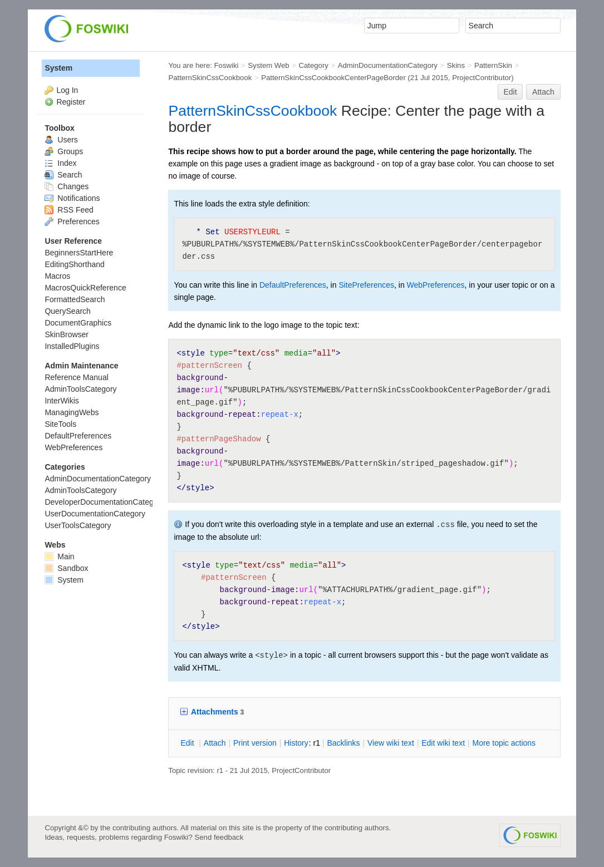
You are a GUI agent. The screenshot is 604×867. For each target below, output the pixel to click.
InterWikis (61, 400)
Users (61, 139)
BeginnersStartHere (79, 252)
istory (296, 742)
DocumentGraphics (78, 322)
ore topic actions (504, 742)
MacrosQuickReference (85, 287)
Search (63, 174)
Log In (67, 90)
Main (59, 556)
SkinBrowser (67, 334)
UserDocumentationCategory (95, 513)
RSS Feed (69, 209)
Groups (64, 151)
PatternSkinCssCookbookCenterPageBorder (333, 77)
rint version (255, 742)
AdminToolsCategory (80, 389)
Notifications (72, 198)
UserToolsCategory (78, 525)
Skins (456, 65)
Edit (510, 91)
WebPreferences (436, 284)
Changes (67, 186)
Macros (57, 276)
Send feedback (219, 837)
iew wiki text (390, 742)
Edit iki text (443, 742)
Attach (543, 91)
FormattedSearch (75, 299)
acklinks (343, 742)
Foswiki (226, 65)
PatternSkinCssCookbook (210, 77)
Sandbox (66, 568)
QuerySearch (67, 311)
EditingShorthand (74, 264)
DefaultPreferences (292, 284)
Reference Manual (76, 377)
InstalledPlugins (72, 346)
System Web (268, 65)
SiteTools (60, 424)
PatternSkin (493, 65)
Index (60, 163)
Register (70, 101)
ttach (215, 742)
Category (313, 65)
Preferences (72, 221)
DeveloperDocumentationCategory (104, 501)
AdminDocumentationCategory (388, 65)
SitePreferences (366, 284)
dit (188, 742)
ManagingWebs (72, 412)
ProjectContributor (481, 77)
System (58, 67)
